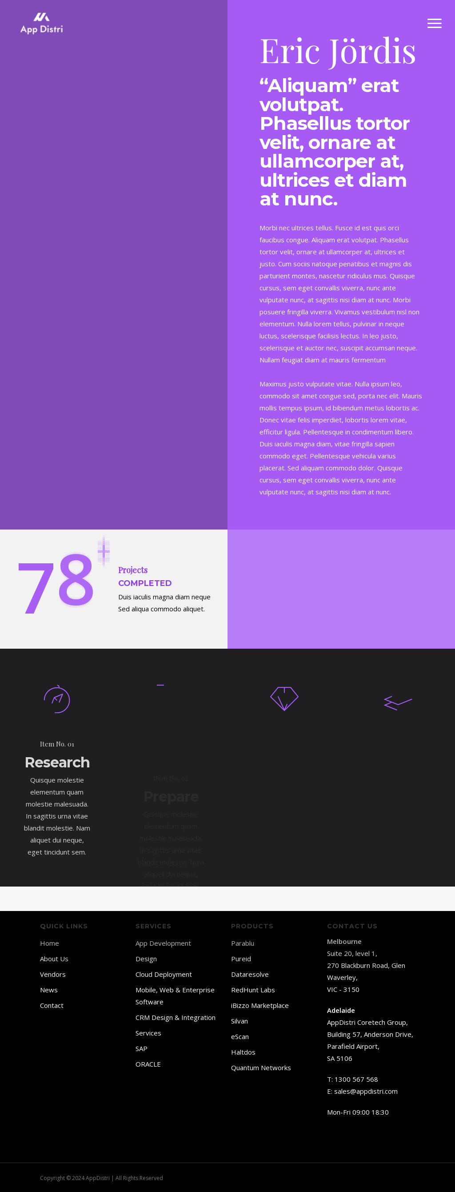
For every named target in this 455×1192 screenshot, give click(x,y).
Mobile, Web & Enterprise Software (175, 995)
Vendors (53, 974)
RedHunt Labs (253, 989)
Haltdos (243, 1052)
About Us (54, 958)
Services (148, 1032)
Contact (52, 1005)
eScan (240, 1036)
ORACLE (148, 1064)
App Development (163, 943)
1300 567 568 (356, 1079)
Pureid (241, 958)
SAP (142, 1048)
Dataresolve (250, 974)
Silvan (239, 1020)
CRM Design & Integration (176, 1017)
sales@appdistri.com (366, 1091)
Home (49, 943)
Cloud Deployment (164, 974)
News (49, 989)
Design (146, 958)
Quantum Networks (261, 1067)
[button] (435, 23)
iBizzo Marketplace (260, 1005)
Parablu (242, 943)
